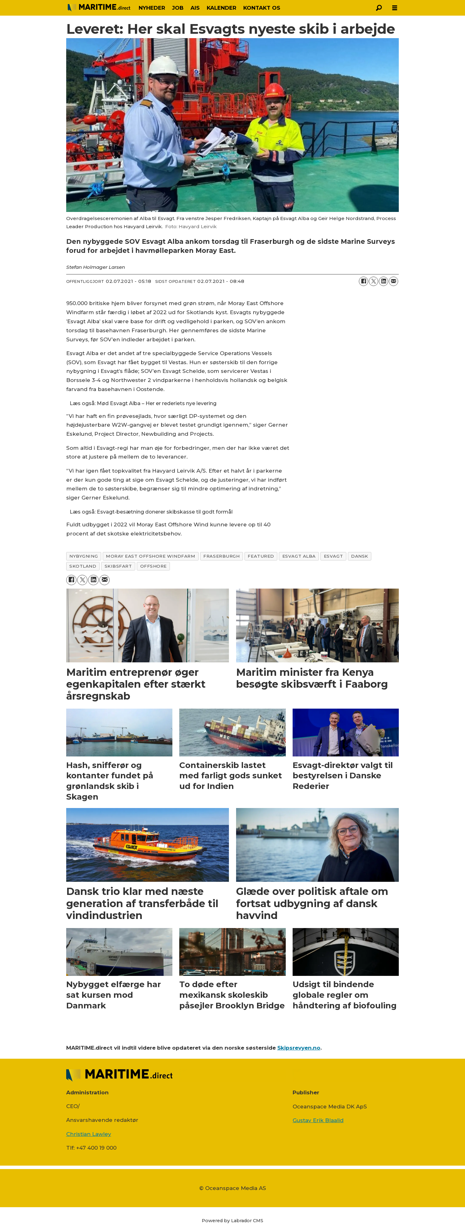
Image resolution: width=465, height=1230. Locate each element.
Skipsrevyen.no (298, 1048)
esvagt (333, 556)
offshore (153, 566)
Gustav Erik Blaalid (318, 1120)
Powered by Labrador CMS (232, 1220)
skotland (82, 566)
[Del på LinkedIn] (383, 281)
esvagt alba (299, 556)
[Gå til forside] (99, 7)
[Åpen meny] (394, 8)
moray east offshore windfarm (150, 556)
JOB (178, 8)
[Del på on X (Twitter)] (373, 281)
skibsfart (118, 566)
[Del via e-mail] (393, 281)
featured (261, 556)
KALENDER (221, 8)
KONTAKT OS (261, 8)
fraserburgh (221, 556)
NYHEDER (152, 8)
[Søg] (379, 8)
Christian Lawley (88, 1134)
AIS (195, 8)
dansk (359, 556)
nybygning (83, 556)
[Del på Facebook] (363, 281)
